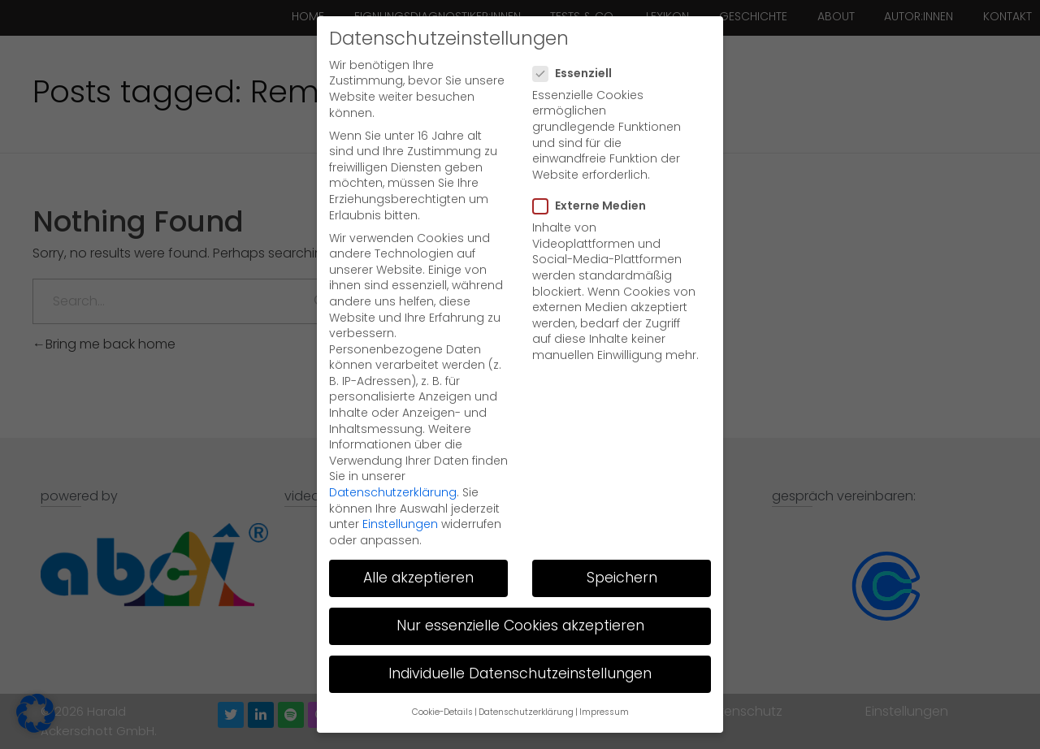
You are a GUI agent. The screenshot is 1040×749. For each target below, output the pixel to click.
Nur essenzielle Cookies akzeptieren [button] (520, 593)
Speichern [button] (622, 545)
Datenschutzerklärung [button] (526, 679)
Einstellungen (400, 491)
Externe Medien (594, 173)
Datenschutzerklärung (393, 460)
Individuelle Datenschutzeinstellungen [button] (520, 641)
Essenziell (577, 40)
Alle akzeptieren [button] (418, 545)
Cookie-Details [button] (442, 679)
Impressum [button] (604, 679)
